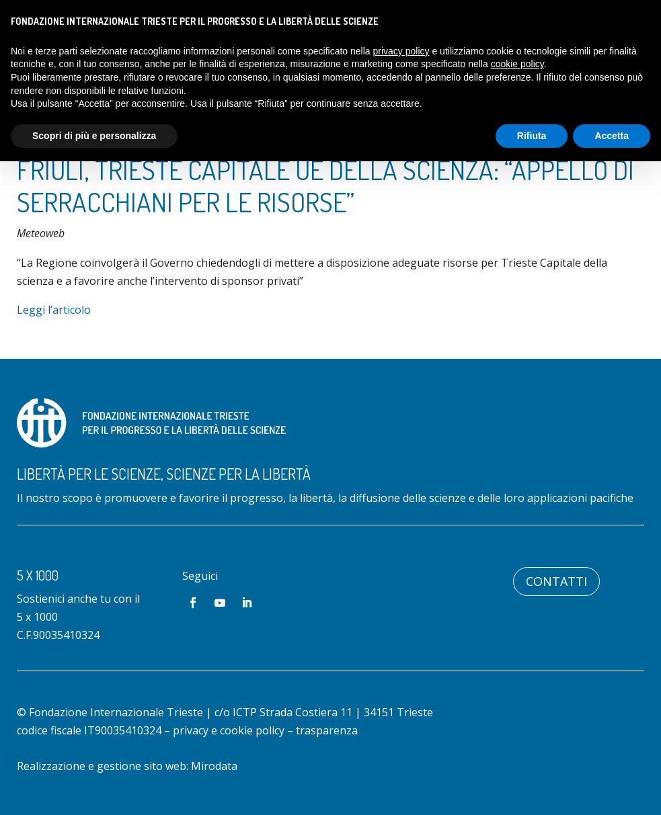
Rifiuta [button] (532, 135)
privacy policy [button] (401, 51)
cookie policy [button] (517, 63)
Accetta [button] (611, 135)
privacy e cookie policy (228, 730)
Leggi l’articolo (54, 309)
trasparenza (327, 730)
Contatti (556, 581)
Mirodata (214, 766)
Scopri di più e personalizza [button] (94, 135)
